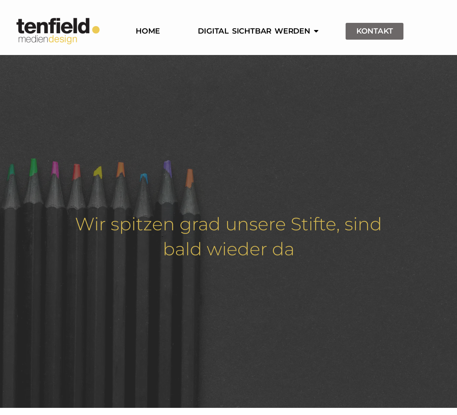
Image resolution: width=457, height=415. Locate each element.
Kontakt (374, 30)
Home (148, 30)
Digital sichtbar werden (258, 31)
